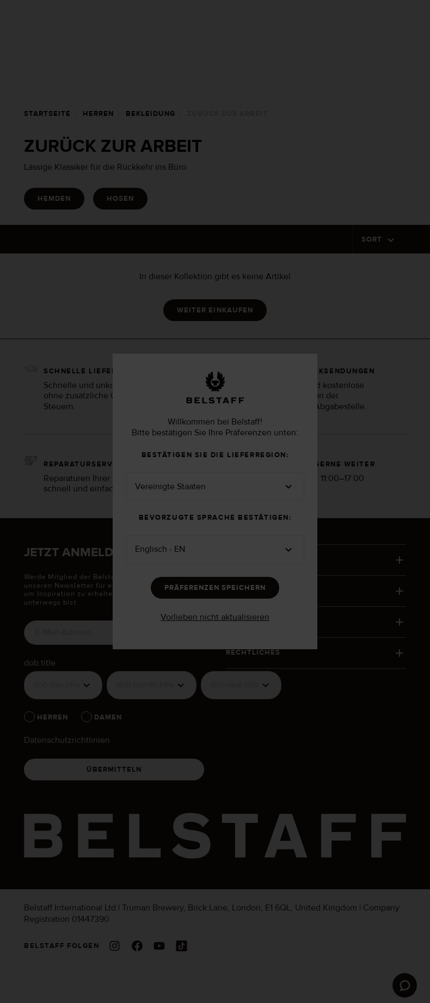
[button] (215, 486)
